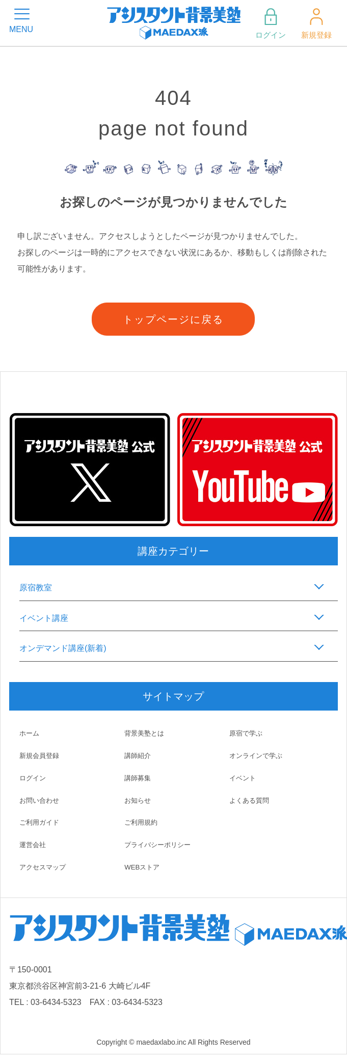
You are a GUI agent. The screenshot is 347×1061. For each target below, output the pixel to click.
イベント (243, 778)
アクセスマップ (44, 867)
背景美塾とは (145, 733)
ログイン (269, 23)
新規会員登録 (40, 755)
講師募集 (138, 778)
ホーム (30, 733)
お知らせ (138, 800)
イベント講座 (43, 618)
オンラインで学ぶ (257, 755)
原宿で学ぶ (247, 733)
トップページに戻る (173, 319)
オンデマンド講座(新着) (62, 648)
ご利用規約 (142, 822)
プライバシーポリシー (160, 844)
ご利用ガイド (40, 822)
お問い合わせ (40, 800)
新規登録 (315, 23)
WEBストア (143, 867)
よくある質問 (250, 800)
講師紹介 (138, 755)
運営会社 (33, 844)
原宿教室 (35, 587)
